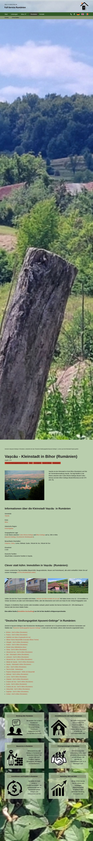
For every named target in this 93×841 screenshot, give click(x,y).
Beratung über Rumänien (24, 716)
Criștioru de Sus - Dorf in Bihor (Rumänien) (19, 682)
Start (6, 14)
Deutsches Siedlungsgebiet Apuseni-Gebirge (16, 463)
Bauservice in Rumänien (24, 746)
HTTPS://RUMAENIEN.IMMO (26, 572)
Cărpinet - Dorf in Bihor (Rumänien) (17, 679)
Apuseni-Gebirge (47, 463)
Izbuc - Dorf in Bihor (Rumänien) (16, 667)
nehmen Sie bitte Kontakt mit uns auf (47, 598)
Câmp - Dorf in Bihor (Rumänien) (16, 649)
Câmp (13, 543)
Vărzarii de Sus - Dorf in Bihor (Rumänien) (19, 652)
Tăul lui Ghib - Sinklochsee (14, 669)
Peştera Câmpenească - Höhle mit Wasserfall (20, 672)
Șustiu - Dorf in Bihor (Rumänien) (16, 684)
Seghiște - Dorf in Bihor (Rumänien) (17, 691)
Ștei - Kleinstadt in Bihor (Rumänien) (17, 654)
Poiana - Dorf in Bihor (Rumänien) (16, 635)
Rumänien (34, 14)
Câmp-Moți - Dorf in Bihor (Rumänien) (18, 689)
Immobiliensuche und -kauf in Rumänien (68, 716)
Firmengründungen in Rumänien (68, 746)
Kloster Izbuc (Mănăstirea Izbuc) (16, 647)
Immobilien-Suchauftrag (26, 611)
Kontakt (41, 14)
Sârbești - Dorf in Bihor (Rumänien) (17, 674)
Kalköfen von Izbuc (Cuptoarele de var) (18, 637)
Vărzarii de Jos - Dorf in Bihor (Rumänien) (19, 659)
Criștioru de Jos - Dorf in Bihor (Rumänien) (19, 686)
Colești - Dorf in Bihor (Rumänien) (16, 694)
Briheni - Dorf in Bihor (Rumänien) (16, 632)
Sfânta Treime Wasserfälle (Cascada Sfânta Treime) (22, 639)
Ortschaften (15, 17)
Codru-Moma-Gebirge (26, 535)
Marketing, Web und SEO (68, 776)
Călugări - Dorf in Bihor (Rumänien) (17, 642)
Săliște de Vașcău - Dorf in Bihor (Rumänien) (20, 662)
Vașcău (7, 516)
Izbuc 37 (23, 14)
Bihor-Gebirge (40, 535)
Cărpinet (7, 543)
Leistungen (14, 14)
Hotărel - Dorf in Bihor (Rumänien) (16, 644)
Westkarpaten (56, 463)
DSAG (7, 17)
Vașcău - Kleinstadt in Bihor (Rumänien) (18, 664)
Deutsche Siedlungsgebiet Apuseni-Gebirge (26, 628)
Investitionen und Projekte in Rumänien (24, 776)
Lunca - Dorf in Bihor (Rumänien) (16, 677)
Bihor (31, 463)
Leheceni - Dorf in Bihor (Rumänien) (17, 657)
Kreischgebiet (37, 463)
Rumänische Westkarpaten (25, 537)
